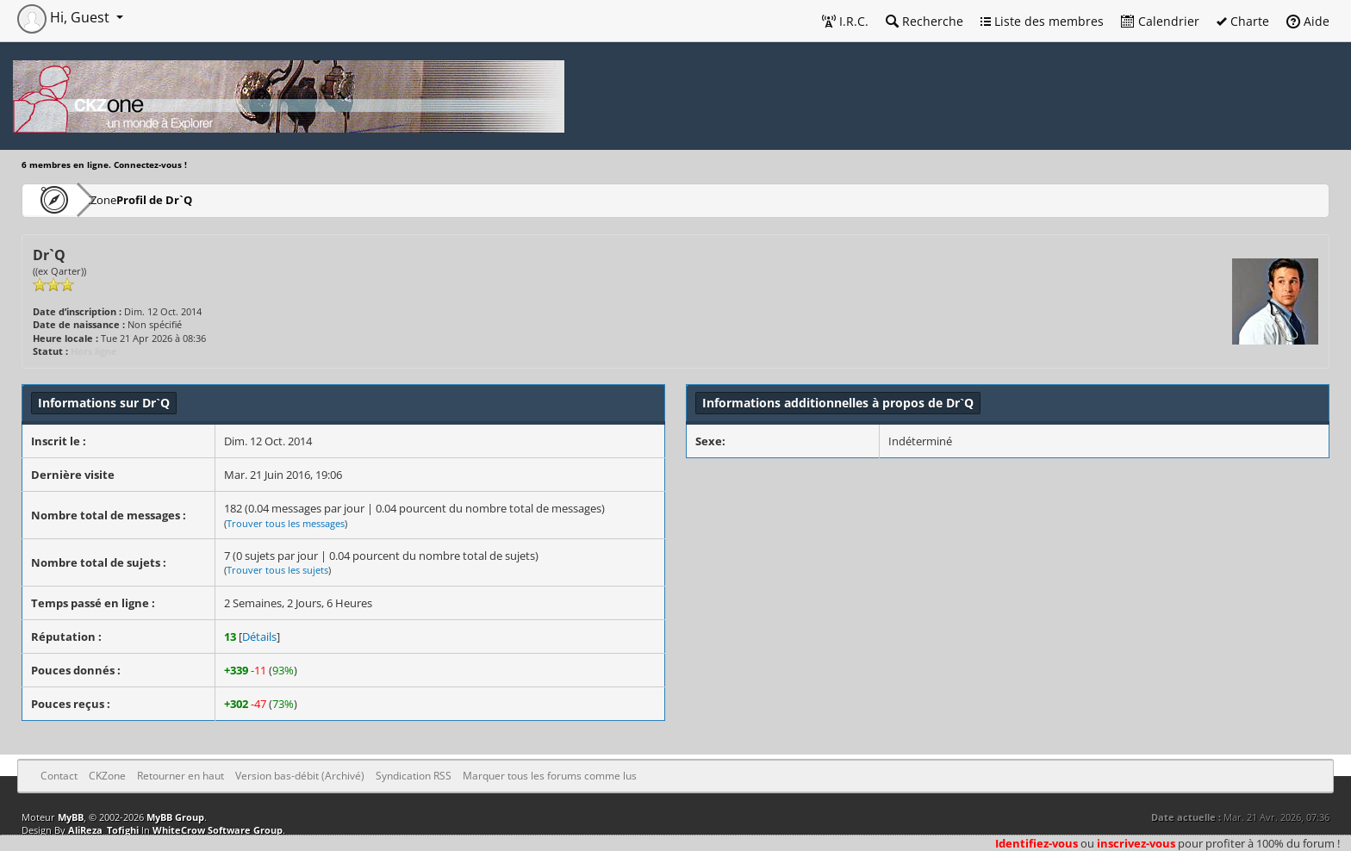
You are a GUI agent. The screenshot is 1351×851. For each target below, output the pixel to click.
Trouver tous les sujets (277, 569)
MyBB (71, 817)
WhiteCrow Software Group (218, 829)
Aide (1307, 21)
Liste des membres (1042, 21)
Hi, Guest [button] (65, 17)
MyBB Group (175, 817)
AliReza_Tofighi (103, 829)
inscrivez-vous (1136, 843)
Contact (59, 775)
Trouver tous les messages (286, 523)
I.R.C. (845, 21)
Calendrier (1160, 21)
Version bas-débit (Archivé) (299, 775)
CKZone (121, 199)
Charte (1243, 21)
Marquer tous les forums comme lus (550, 775)
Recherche (924, 21)
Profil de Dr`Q (206, 199)
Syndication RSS (413, 775)
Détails (259, 636)
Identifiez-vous (1036, 843)
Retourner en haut (180, 775)
